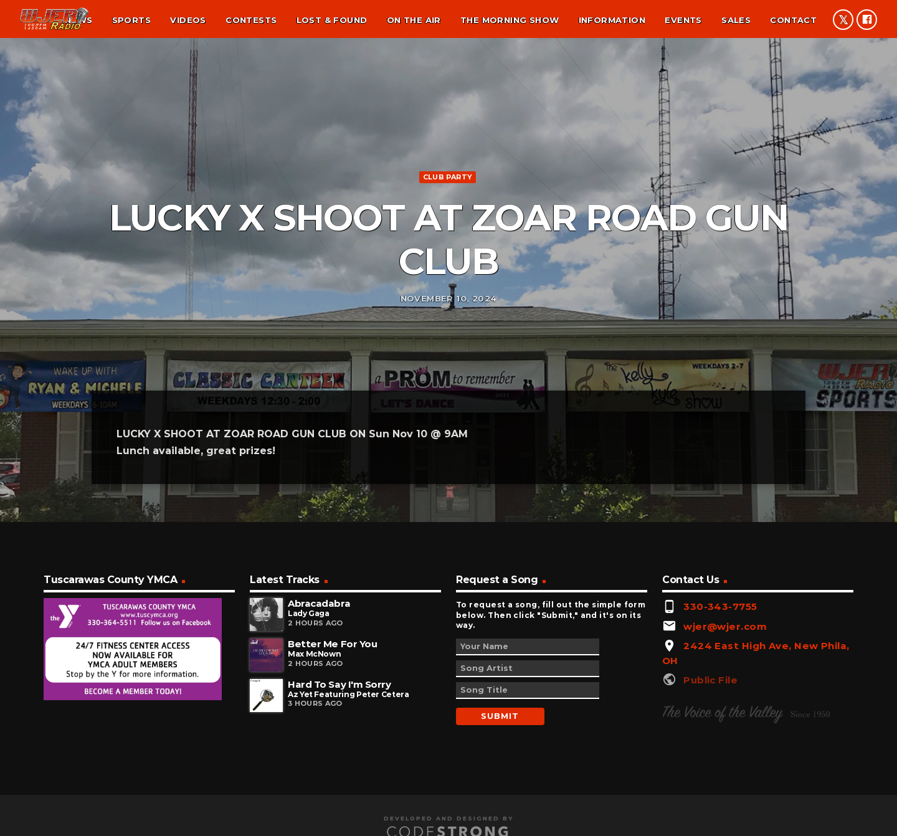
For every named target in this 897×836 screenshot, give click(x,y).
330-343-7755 (720, 687)
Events (683, 20)
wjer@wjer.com (725, 707)
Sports (131, 20)
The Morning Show (509, 20)
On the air (414, 20)
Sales (736, 20)
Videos (188, 20)
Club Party (447, 216)
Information (612, 20)
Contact (793, 20)
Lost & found (332, 20)
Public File (710, 761)
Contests (251, 20)
